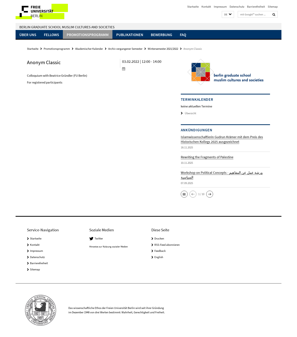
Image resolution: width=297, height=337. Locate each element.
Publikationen (129, 34)
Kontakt (206, 6)
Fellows (51, 34)
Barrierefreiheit (256, 6)
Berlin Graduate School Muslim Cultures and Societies (67, 27)
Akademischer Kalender (89, 48)
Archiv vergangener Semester (125, 48)
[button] (228, 14)
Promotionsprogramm (88, 34)
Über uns (27, 34)
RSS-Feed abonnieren (167, 244)
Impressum (220, 6)
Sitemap (273, 6)
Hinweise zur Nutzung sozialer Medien (108, 246)
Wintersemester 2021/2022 (163, 48)
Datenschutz (237, 6)
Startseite (193, 6)
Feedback (160, 251)
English (158, 257)
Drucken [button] (159, 238)
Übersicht (188, 113)
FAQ (183, 34)
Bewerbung (161, 34)
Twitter (99, 238)
